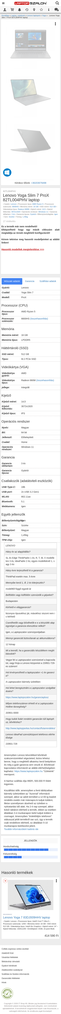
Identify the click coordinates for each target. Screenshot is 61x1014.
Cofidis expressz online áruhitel (15, 949)
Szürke (11, 217)
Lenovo (13, 204)
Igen (56, 214)
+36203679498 (38, 183)
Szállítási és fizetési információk (15, 974)
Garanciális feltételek (11, 978)
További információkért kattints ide (21, 829)
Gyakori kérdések (9, 966)
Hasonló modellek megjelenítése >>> (22, 249)
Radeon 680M (23, 209)
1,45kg (25, 217)
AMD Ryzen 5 (37, 204)
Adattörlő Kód (8, 953)
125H (24, 924)
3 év (13, 214)
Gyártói (33, 214)
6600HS (15, 207)
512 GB (53, 207)
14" (55, 926)
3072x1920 (15, 212)
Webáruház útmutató (11, 961)
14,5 (44, 209)
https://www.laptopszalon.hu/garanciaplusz (27, 697)
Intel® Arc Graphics (33, 926)
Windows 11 (43, 212)
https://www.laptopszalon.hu (28, 771)
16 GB (35, 207)
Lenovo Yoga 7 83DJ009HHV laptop (26, 917)
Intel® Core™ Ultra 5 (40, 921)
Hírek (4, 982)
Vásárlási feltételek (10, 957)
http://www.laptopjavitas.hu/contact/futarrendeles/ (30, 728)
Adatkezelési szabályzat (12, 970)
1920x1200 (21, 929)
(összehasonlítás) (39, 318)
